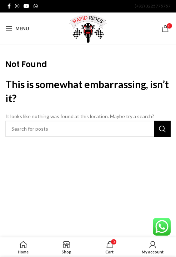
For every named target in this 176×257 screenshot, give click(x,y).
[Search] (88, 129)
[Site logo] (88, 28)
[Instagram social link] (17, 6)
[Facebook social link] (9, 6)
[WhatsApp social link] (35, 6)
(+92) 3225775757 (153, 6)
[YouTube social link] (26, 6)
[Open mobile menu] (17, 28)
